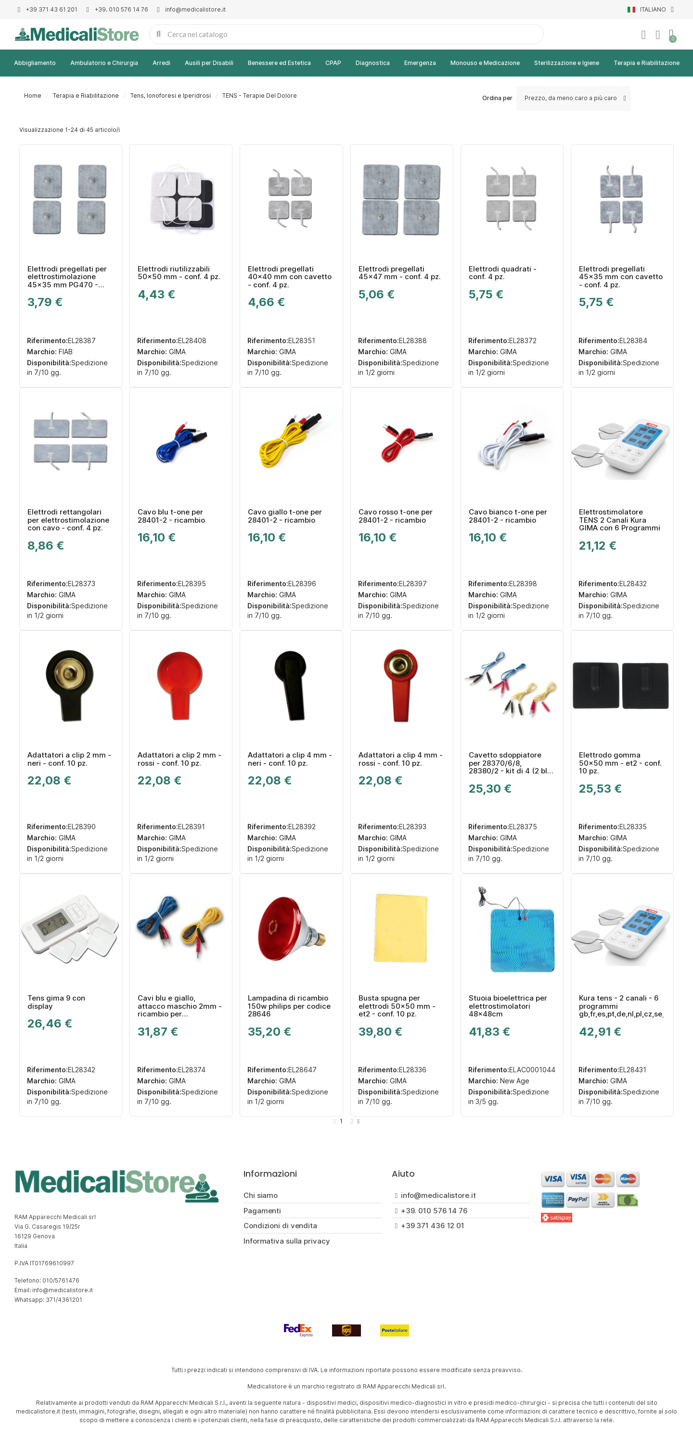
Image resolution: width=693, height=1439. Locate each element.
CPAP (333, 62)
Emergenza (420, 62)
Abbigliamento (35, 62)
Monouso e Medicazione (485, 62)
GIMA (176, 351)
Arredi (161, 62)
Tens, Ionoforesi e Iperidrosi (170, 95)
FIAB (65, 351)
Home (32, 95)
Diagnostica (373, 62)
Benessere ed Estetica (279, 62)
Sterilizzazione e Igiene (566, 62)
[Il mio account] (643, 35)
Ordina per (497, 98)
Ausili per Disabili (209, 62)
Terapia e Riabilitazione (647, 62)
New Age (513, 1081)
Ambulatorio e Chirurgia (104, 62)
